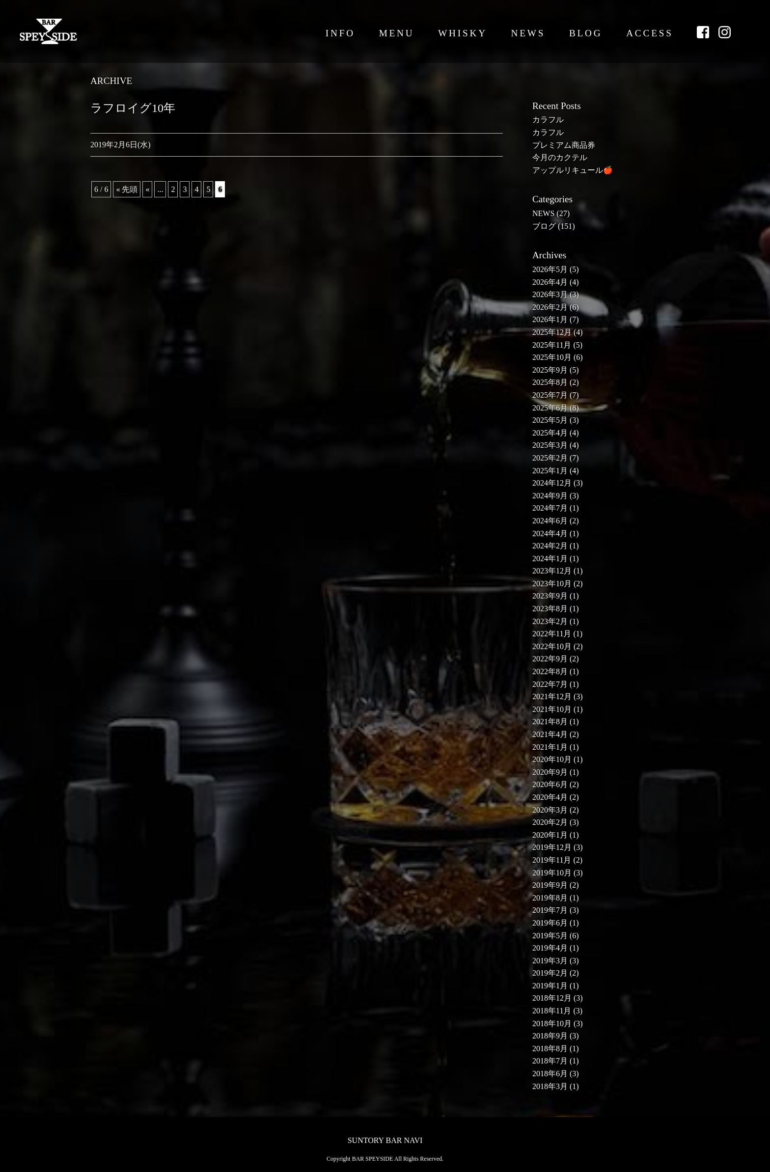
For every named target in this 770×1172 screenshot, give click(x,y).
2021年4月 (550, 734)
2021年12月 (552, 696)
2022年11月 (551, 633)
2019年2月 (550, 973)
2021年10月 (552, 709)
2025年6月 (550, 408)
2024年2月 (550, 546)
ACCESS (649, 33)
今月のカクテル (559, 157)
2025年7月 (550, 395)
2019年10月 (552, 873)
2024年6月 (550, 521)
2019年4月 (550, 948)
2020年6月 (550, 784)
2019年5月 (550, 935)
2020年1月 (550, 835)
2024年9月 (550, 495)
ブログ (544, 226)
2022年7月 (550, 684)
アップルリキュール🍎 (572, 170)
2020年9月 (550, 772)
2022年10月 (552, 646)
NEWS (528, 33)
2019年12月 (552, 847)
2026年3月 (550, 294)
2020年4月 (550, 797)
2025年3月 (550, 445)
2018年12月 (552, 998)
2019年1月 (550, 985)
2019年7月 (550, 910)
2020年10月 (552, 759)
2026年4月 (550, 282)
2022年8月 (550, 671)
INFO (340, 33)
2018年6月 (550, 1073)
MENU (396, 33)
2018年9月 (550, 1036)
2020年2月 (550, 822)
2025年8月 (550, 382)
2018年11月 (551, 1011)
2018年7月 (550, 1061)
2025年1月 (550, 470)
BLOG (586, 33)
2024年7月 (550, 508)
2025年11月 (551, 345)
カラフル (548, 119)
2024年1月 (550, 558)
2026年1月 (550, 319)
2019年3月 (550, 960)
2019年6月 (550, 923)
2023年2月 (550, 621)
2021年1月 (550, 747)
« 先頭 (127, 189)
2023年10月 (552, 583)
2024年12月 (552, 483)
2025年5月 (550, 420)
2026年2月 (550, 307)
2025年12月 (552, 332)
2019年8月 (550, 898)
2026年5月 (550, 269)
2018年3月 (550, 1086)
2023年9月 (550, 596)
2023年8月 (550, 608)
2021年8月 (550, 721)
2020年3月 (550, 810)
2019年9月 (550, 885)
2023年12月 (552, 571)
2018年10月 (552, 1023)
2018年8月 (550, 1048)
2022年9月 (550, 658)
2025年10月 (552, 357)
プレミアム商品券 (563, 145)
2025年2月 (550, 458)
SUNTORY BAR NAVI (385, 1140)
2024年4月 (550, 533)
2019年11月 (551, 860)
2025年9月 (550, 370)
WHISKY (462, 33)
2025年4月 (550, 433)
